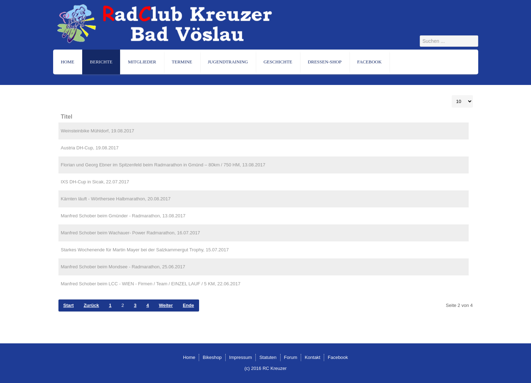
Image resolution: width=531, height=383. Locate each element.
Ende (188, 305)
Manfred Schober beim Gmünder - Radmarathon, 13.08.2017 (123, 215)
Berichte (101, 61)
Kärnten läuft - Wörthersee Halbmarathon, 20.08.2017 (116, 198)
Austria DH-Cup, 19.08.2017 (90, 147)
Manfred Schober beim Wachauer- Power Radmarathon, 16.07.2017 (130, 232)
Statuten (267, 357)
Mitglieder (142, 61)
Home (67, 61)
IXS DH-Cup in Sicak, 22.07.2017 (95, 181)
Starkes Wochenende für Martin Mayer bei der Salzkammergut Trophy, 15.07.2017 (145, 249)
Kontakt (312, 357)
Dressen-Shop (324, 61)
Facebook (369, 61)
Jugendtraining (228, 61)
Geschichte (278, 61)
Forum (291, 357)
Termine (182, 61)
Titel (67, 117)
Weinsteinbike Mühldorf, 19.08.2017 (97, 130)
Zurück (91, 305)
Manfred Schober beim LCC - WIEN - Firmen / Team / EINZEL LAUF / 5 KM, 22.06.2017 (151, 283)
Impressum (240, 357)
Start (68, 305)
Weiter (166, 305)
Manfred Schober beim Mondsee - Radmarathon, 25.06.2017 (123, 266)
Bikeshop (212, 357)
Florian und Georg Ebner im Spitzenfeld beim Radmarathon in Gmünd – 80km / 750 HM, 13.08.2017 (163, 164)
